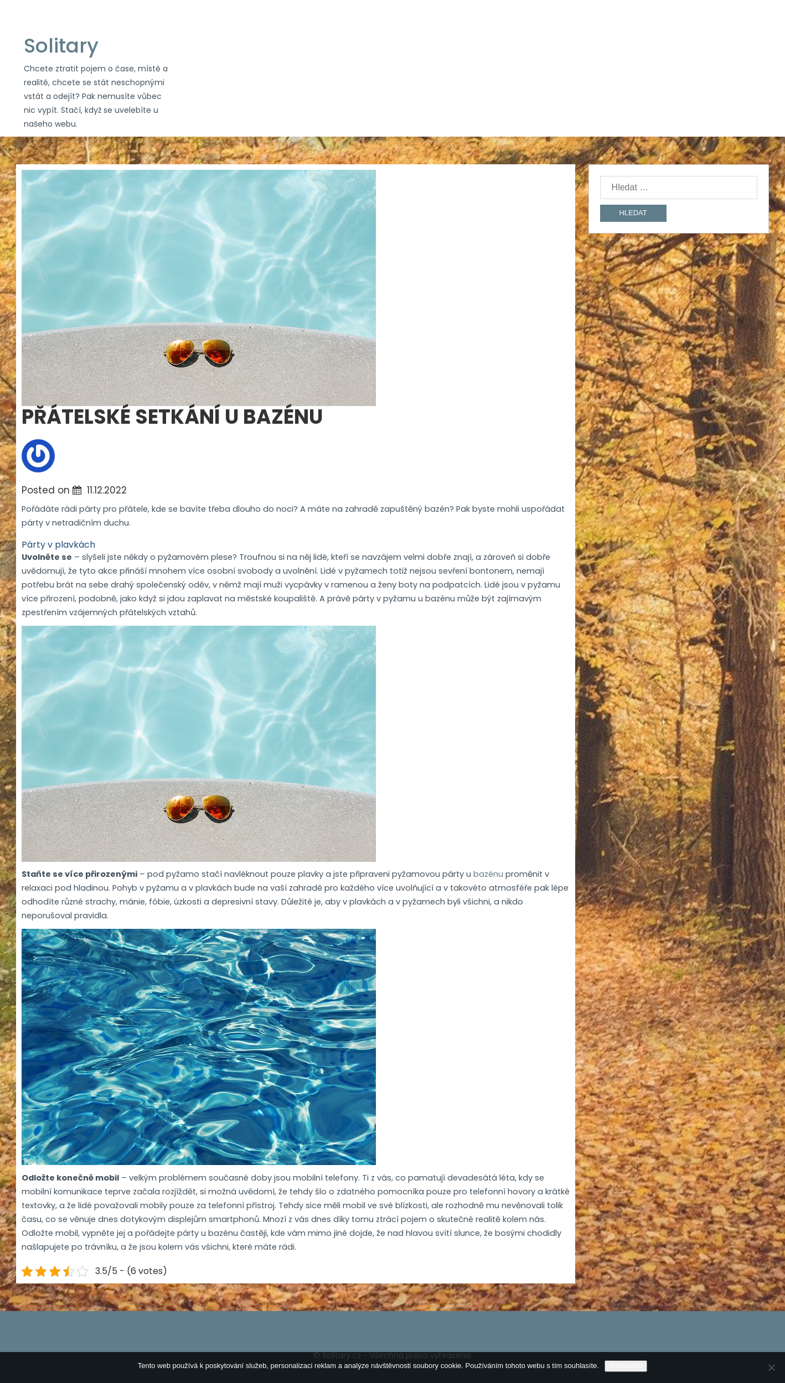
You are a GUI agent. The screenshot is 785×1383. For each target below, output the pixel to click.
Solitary (61, 46)
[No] (771, 1367)
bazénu (487, 874)
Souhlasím (626, 1365)
